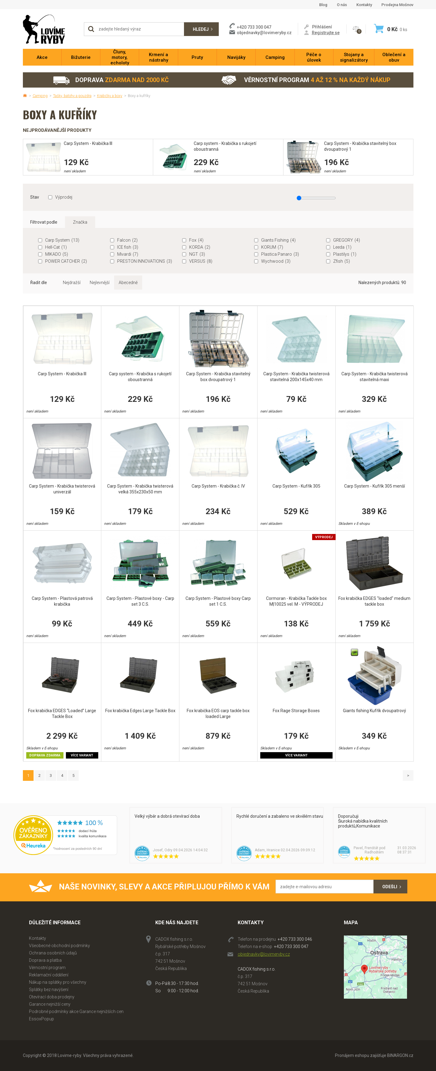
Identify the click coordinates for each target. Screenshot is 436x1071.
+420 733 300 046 (295, 939)
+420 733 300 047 (291, 946)
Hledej (201, 29)
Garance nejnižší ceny (49, 1004)
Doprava (110, 80)
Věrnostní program (306, 80)
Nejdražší (72, 282)
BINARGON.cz (400, 1055)
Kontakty (364, 4)
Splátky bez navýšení (48, 989)
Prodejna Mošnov (397, 4)
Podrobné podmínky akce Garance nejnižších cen (76, 1011)
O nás (342, 4)
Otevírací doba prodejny (51, 996)
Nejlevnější (100, 282)
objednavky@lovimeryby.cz (264, 32)
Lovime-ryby (50, 29)
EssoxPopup (41, 1018)
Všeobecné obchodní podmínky (59, 945)
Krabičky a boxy (109, 96)
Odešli (389, 886)
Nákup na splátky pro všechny (57, 982)
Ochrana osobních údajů (53, 952)
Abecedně (128, 282)
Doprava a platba (45, 960)
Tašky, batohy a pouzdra (72, 96)
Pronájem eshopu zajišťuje (360, 1055)
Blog (323, 4)
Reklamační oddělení (48, 974)
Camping (40, 96)
